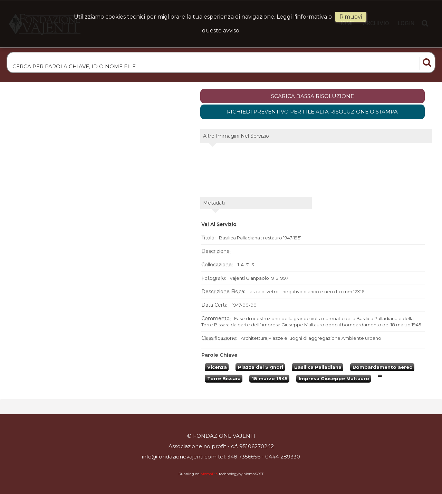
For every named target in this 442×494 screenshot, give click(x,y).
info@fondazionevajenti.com (179, 456)
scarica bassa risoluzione (312, 96)
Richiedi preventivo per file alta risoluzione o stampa (312, 111)
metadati (214, 203)
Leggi (284, 16)
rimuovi (350, 16)
